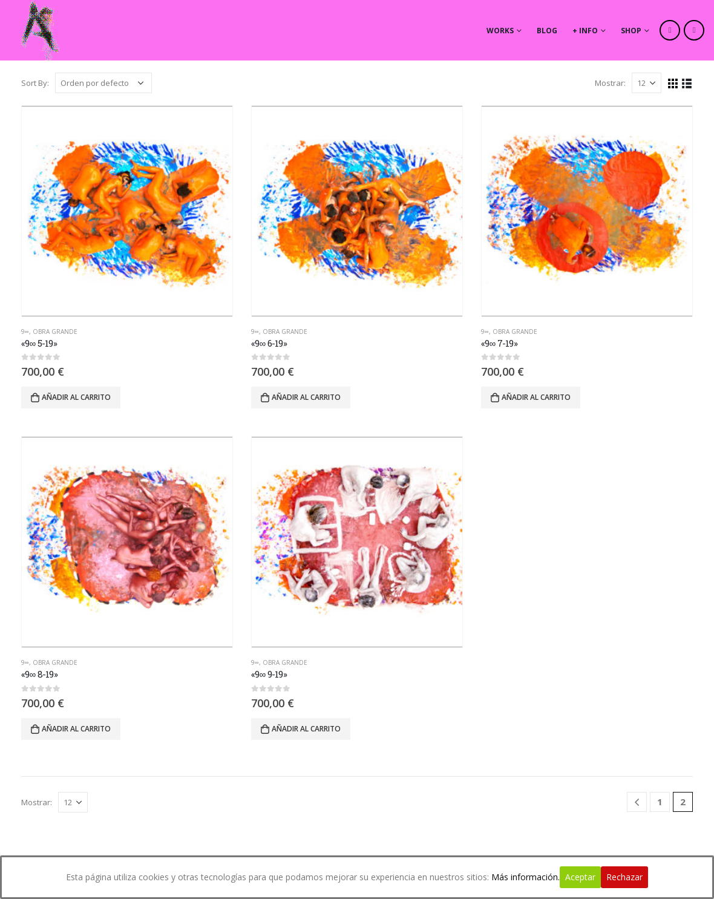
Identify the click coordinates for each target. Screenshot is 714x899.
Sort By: (35, 82)
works (500, 30)
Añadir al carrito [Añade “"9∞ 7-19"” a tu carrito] (536, 397)
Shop (631, 30)
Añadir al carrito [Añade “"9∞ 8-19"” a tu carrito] (76, 729)
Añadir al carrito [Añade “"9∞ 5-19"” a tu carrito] (76, 397)
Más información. (525, 877)
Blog (547, 30)
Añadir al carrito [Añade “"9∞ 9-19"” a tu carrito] (306, 729)
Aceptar (580, 877)
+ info (585, 30)
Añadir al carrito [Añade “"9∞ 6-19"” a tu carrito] (306, 397)
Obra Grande (55, 331)
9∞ (25, 331)
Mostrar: (610, 82)
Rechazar (624, 877)
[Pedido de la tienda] (103, 83)
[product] (127, 211)
